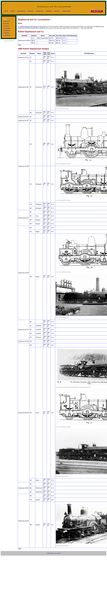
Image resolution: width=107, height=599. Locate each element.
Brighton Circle (66, 11)
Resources (57, 11)
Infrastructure (21, 11)
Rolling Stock (39, 11)
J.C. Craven (6, 26)
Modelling (48, 11)
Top (19, 45)
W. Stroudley (6, 28)
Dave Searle (57, 553)
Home (6, 11)
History (13, 11)
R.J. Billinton (6, 30)
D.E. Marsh (6, 33)
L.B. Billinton (6, 35)
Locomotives (6, 21)
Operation (30, 11)
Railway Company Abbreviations (29, 26)
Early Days (6, 23)
